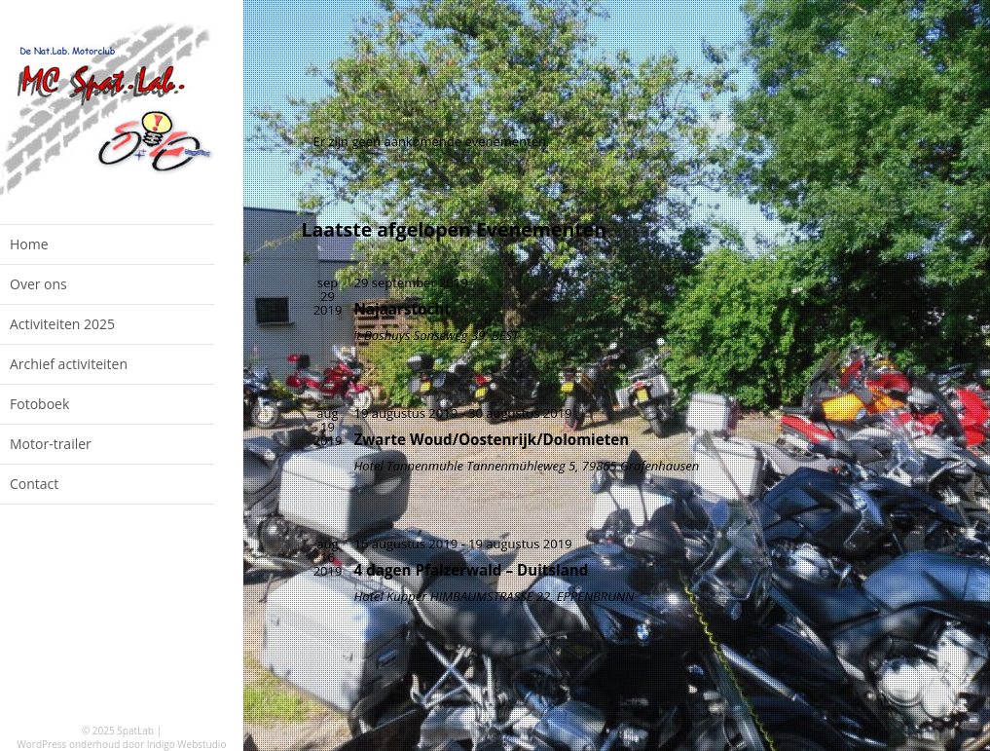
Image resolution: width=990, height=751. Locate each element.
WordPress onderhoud (69, 744)
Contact (34, 483)
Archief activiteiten (69, 364)
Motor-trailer (51, 443)
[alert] (501, 141)
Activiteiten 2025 (62, 324)
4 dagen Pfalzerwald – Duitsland (471, 570)
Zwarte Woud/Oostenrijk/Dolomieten (492, 439)
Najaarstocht (402, 309)
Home (29, 244)
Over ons (38, 284)
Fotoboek (39, 403)
